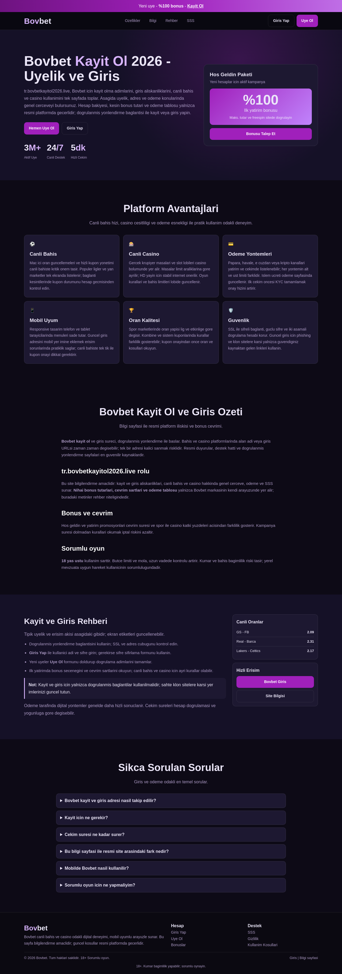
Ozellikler (132, 20)
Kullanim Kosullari (262, 945)
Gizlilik (253, 939)
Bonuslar (178, 945)
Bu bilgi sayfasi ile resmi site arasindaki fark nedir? (117, 851)
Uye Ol (307, 20)
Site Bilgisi (275, 696)
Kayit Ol (195, 6)
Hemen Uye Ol (41, 128)
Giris (293, 958)
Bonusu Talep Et (260, 134)
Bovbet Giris (275, 682)
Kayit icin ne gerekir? (86, 817)
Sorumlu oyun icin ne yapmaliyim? (100, 885)
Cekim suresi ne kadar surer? (95, 834)
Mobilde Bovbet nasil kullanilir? (97, 868)
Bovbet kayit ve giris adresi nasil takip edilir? (110, 800)
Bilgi (152, 20)
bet (37, 21)
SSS (190, 20)
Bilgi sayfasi (309, 958)
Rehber (171, 20)
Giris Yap (281, 20)
